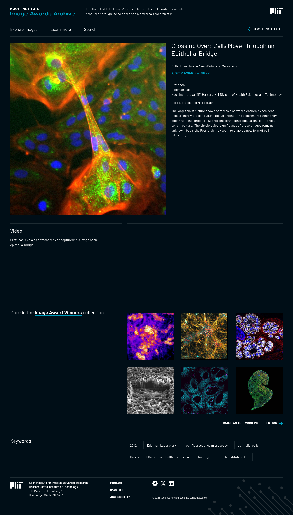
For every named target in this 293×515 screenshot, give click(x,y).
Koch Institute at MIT (234, 457)
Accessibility (120, 497)
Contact (116, 483)
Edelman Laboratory (161, 445)
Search (90, 29)
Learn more (61, 29)
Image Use (117, 490)
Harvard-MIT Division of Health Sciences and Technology (170, 457)
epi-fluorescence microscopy (207, 445)
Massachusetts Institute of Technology (53, 487)
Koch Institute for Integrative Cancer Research (58, 482)
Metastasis (229, 66)
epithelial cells (248, 445)
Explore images (24, 29)
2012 (133, 445)
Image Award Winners (204, 66)
